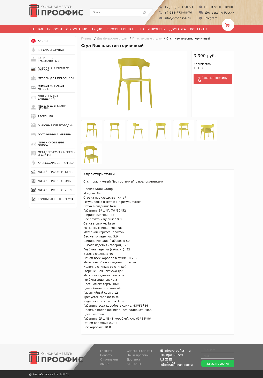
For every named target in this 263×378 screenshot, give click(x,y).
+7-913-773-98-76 (175, 12)
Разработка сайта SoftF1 (49, 374)
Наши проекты (152, 29)
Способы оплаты (121, 29)
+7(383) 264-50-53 (176, 7)
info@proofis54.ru (175, 18)
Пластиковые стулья (147, 38)
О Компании (76, 29)
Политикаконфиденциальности (176, 363)
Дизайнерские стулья (112, 38)
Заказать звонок (217, 363)
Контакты (198, 29)
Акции (96, 29)
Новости (54, 29)
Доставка (178, 29)
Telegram (208, 18)
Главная (36, 29)
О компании (109, 359)
